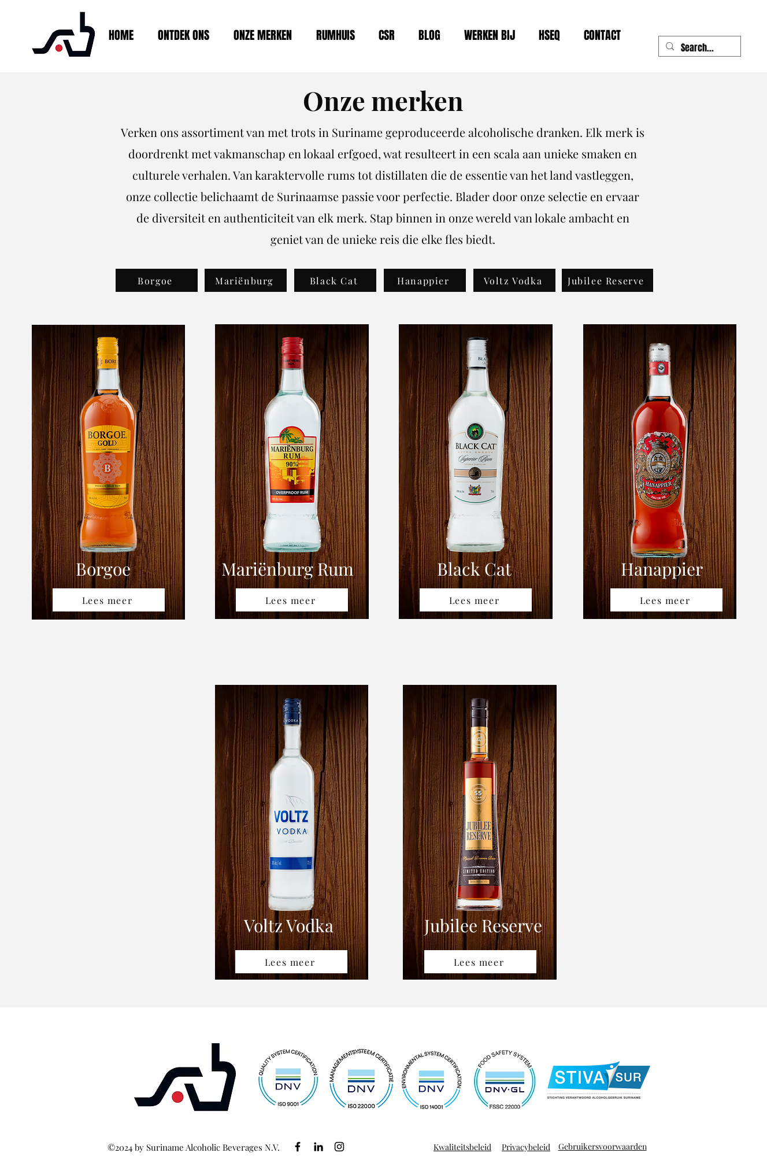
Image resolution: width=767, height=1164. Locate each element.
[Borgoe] (157, 280)
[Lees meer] (109, 599)
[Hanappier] (425, 280)
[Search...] (698, 48)
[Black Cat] (335, 280)
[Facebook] (297, 1146)
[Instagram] (339, 1146)
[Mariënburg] (246, 280)
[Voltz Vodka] (514, 280)
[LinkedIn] (318, 1146)
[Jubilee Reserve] (607, 280)
